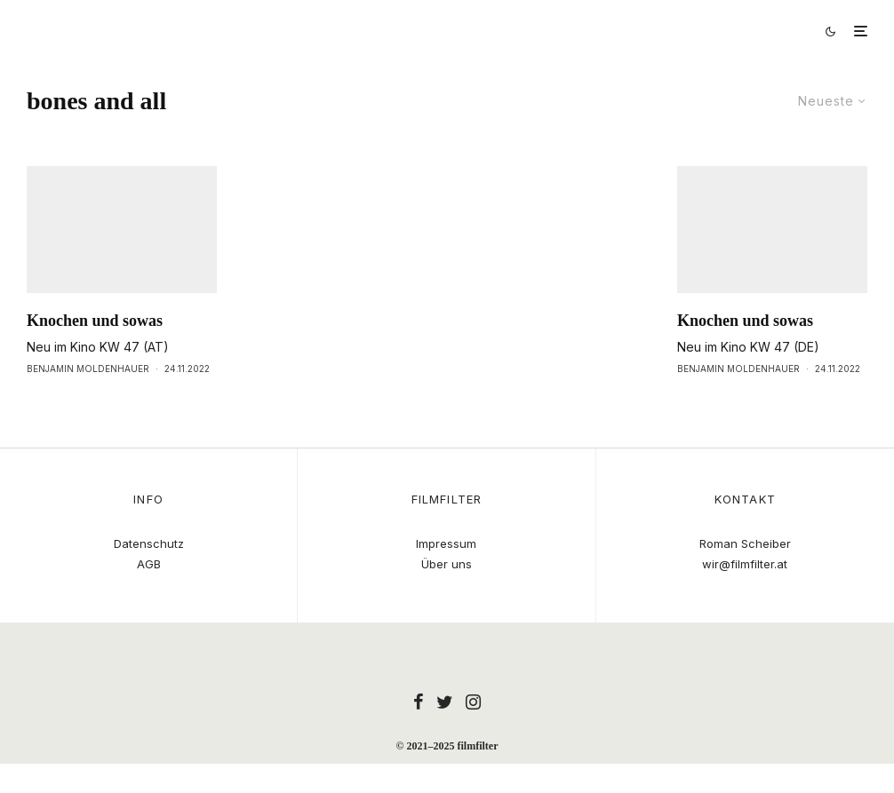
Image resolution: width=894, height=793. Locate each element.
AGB (149, 564)
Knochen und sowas (95, 353)
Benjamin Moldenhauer (88, 401)
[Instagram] (473, 701)
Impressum (446, 543)
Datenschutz (149, 543)
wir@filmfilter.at (744, 564)
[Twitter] (444, 701)
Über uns (446, 564)
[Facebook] (418, 701)
